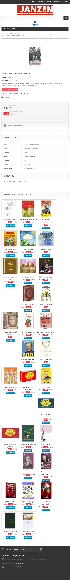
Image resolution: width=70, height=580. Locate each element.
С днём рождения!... (10, 387)
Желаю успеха (46, 249)
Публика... (46, 387)
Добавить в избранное (14, 125)
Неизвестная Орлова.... (28, 472)
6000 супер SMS (10, 249)
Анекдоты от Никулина (10, 531)
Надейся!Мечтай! (10, 219)
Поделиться (14, 93)
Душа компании (28, 531)
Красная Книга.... (10, 502)
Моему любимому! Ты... (46, 359)
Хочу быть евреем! (28, 332)
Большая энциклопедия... (46, 332)
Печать (7, 97)
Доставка (40, 1)
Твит (5, 93)
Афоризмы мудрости (28, 304)
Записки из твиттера (28, 359)
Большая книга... (28, 277)
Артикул (4, 77)
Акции (33, 1)
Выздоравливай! (28, 249)
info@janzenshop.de (15, 567)
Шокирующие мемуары (28, 444)
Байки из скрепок (46, 304)
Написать (49, 1)
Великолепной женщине (28, 219)
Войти (65, 1)
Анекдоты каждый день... (28, 502)
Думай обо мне (46, 444)
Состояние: (5, 80)
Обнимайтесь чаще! (46, 277)
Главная (4, 34)
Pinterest (24, 93)
